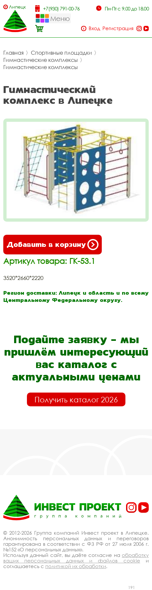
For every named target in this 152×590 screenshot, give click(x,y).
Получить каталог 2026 (76, 399)
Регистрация (118, 28)
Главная (13, 52)
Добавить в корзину (52, 244)
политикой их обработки (75, 566)
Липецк (17, 6)
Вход (94, 28)
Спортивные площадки (61, 52)
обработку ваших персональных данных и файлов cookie (76, 557)
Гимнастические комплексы (40, 60)
